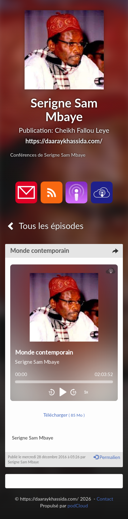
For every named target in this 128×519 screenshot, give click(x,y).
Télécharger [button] (64, 415)
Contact (105, 499)
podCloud (78, 505)
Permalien (107, 457)
